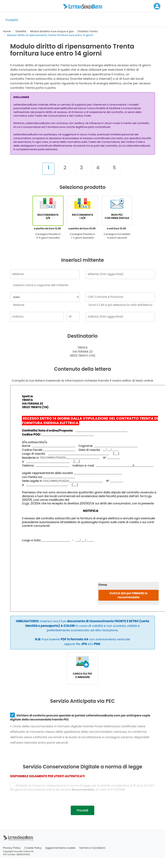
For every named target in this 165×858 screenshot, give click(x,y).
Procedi (82, 810)
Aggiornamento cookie (60, 848)
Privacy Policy (12, 848)
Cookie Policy (33, 848)
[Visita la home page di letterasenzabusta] (82, 6)
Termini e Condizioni (92, 848)
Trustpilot (11, 20)
